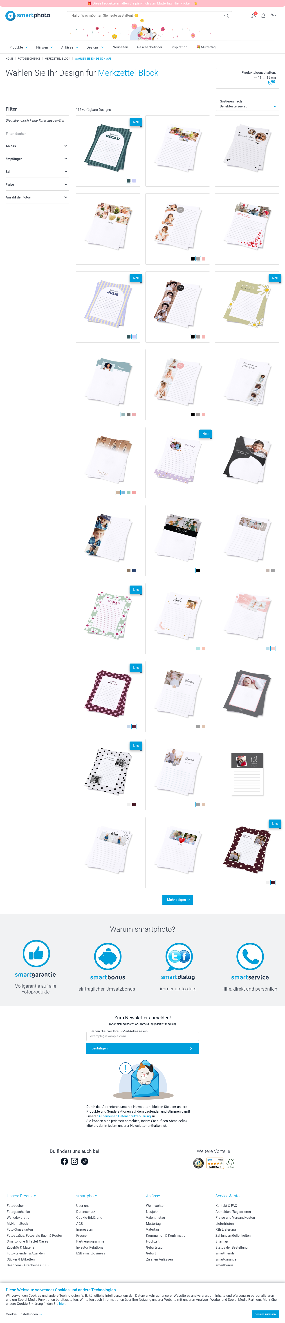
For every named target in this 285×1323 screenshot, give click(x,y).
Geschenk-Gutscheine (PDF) (28, 1265)
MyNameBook (17, 1224)
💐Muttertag (206, 47)
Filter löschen (16, 134)
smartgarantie (225, 1259)
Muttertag (153, 1224)
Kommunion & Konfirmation (166, 1236)
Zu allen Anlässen (159, 1259)
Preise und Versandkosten (235, 1218)
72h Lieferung (225, 1229)
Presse (81, 1236)
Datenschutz (85, 1212)
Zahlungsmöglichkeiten (233, 1236)
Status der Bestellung (231, 1247)
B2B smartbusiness (90, 1253)
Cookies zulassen (265, 1314)
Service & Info (227, 1196)
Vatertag (152, 1229)
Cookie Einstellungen (24, 1314)
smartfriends (225, 1253)
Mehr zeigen (176, 900)
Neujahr (152, 1212)
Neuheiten (120, 47)
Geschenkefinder (149, 47)
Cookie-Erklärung (89, 1218)
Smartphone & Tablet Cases (27, 1241)
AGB (79, 1224)
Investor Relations (89, 1247)
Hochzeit (152, 1241)
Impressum (84, 1229)
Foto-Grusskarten (20, 1229)
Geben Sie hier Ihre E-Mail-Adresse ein (119, 1031)
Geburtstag (154, 1247)
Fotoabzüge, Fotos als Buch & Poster (34, 1236)
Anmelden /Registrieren (233, 1212)
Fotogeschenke (18, 1212)
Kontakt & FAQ (226, 1206)
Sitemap (221, 1241)
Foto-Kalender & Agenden (26, 1253)
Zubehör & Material (21, 1247)
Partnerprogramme (90, 1241)
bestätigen (100, 1048)
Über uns (83, 1206)
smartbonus (224, 1265)
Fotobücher (15, 1206)
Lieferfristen (224, 1224)
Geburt (151, 1253)
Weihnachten (155, 1206)
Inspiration (179, 47)
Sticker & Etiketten (21, 1259)
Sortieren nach (231, 101)
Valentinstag (155, 1218)
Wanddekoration (19, 1218)
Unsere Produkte (21, 1196)
